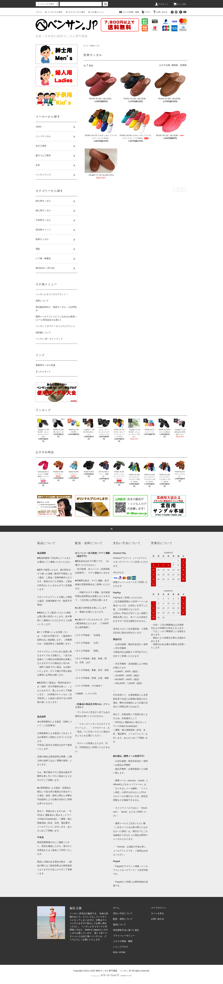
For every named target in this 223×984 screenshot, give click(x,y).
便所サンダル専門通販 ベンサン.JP (113, 970)
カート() (179, 4)
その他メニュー (95, 12)
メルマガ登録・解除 (129, 12)
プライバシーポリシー (124, 935)
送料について (42, 300)
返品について (119, 924)
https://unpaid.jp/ (128, 726)
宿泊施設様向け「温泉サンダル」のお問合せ (56, 308)
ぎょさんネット (43, 371)
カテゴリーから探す (75, 12)
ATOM (122, 952)
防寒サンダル (95, 46)
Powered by (111, 976)
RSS (115, 952)
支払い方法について (123, 913)
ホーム (39, 12)
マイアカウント (158, 908)
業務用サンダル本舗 (45, 365)
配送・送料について (123, 919)
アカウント (161, 4)
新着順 (183, 65)
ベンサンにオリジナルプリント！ (52, 294)
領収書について (43, 332)
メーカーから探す (53, 12)
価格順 (174, 65)
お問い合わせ (160, 12)
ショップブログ (120, 946)
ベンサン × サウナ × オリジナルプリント (55, 326)
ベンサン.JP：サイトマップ (49, 339)
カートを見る (157, 913)
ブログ (145, 12)
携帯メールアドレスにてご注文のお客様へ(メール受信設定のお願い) (56, 318)
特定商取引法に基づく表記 (126, 930)
